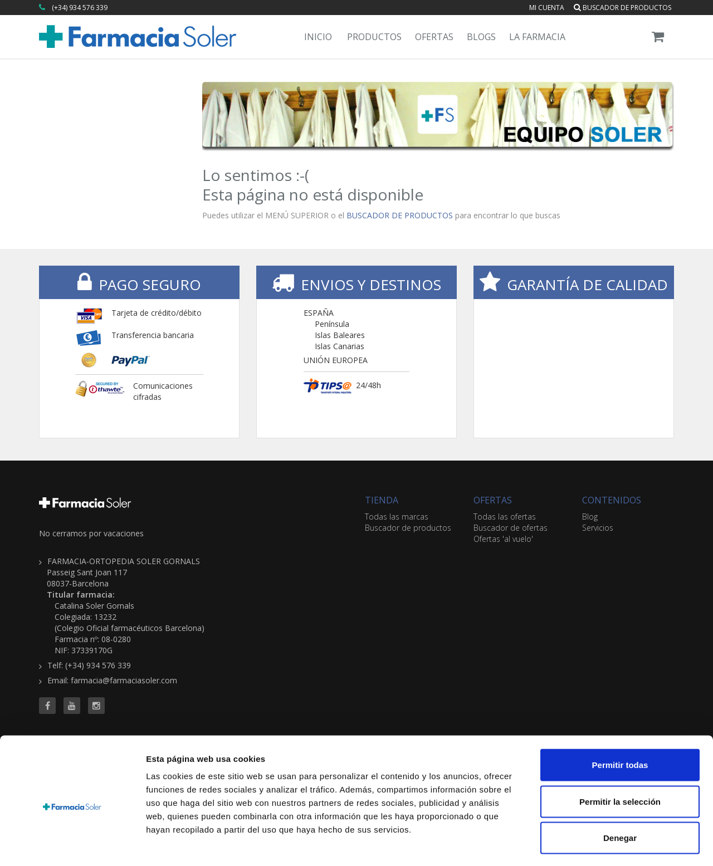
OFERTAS (492, 500)
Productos (374, 37)
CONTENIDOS (611, 500)
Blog (590, 516)
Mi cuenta (546, 7)
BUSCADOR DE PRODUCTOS (399, 215)
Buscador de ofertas (510, 527)
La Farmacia (537, 37)
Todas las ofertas (504, 516)
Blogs (481, 37)
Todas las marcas (396, 516)
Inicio (318, 37)
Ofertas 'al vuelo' (503, 539)
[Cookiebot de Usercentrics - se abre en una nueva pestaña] (72, 844)
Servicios (597, 527)
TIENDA (381, 500)
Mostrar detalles (603, 844)
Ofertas (434, 37)
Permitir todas (620, 720)
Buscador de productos (622, 7)
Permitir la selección (620, 756)
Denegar (620, 792)
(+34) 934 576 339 (80, 7)
